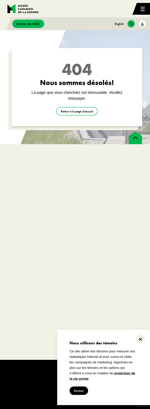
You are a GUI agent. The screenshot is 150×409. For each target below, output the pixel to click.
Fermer (79, 390)
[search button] (131, 23)
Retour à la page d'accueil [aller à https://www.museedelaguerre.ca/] (77, 111)
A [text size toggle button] (142, 23)
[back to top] (135, 138)
